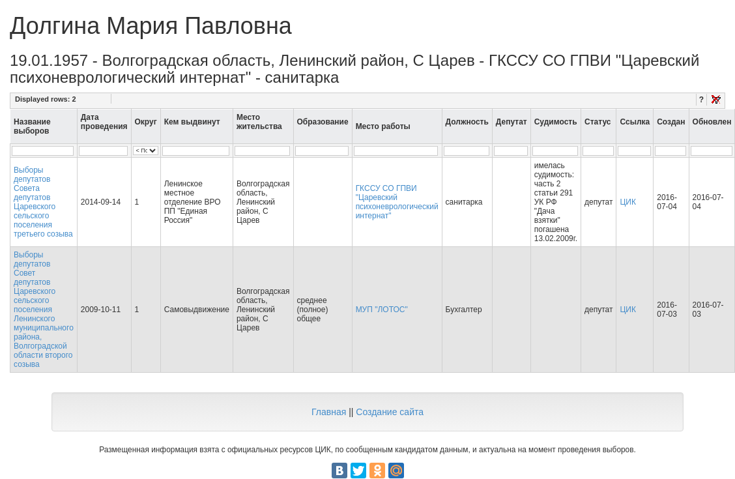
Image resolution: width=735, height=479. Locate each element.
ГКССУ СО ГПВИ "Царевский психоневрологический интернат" (397, 202)
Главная (328, 412)
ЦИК (628, 202)
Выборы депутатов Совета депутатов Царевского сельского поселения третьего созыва (43, 202)
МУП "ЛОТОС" (382, 309)
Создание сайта (390, 412)
